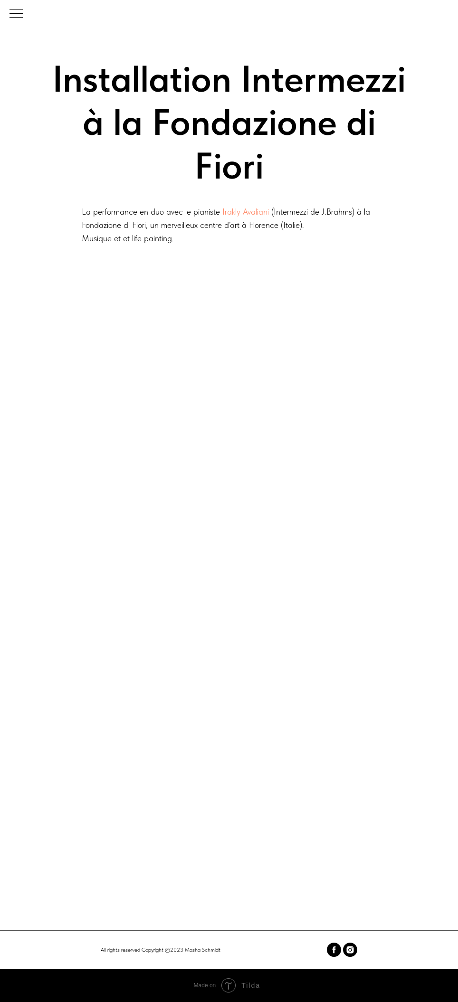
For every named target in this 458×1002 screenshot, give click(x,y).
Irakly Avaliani (245, 212)
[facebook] (334, 950)
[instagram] (350, 950)
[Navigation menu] (16, 14)
